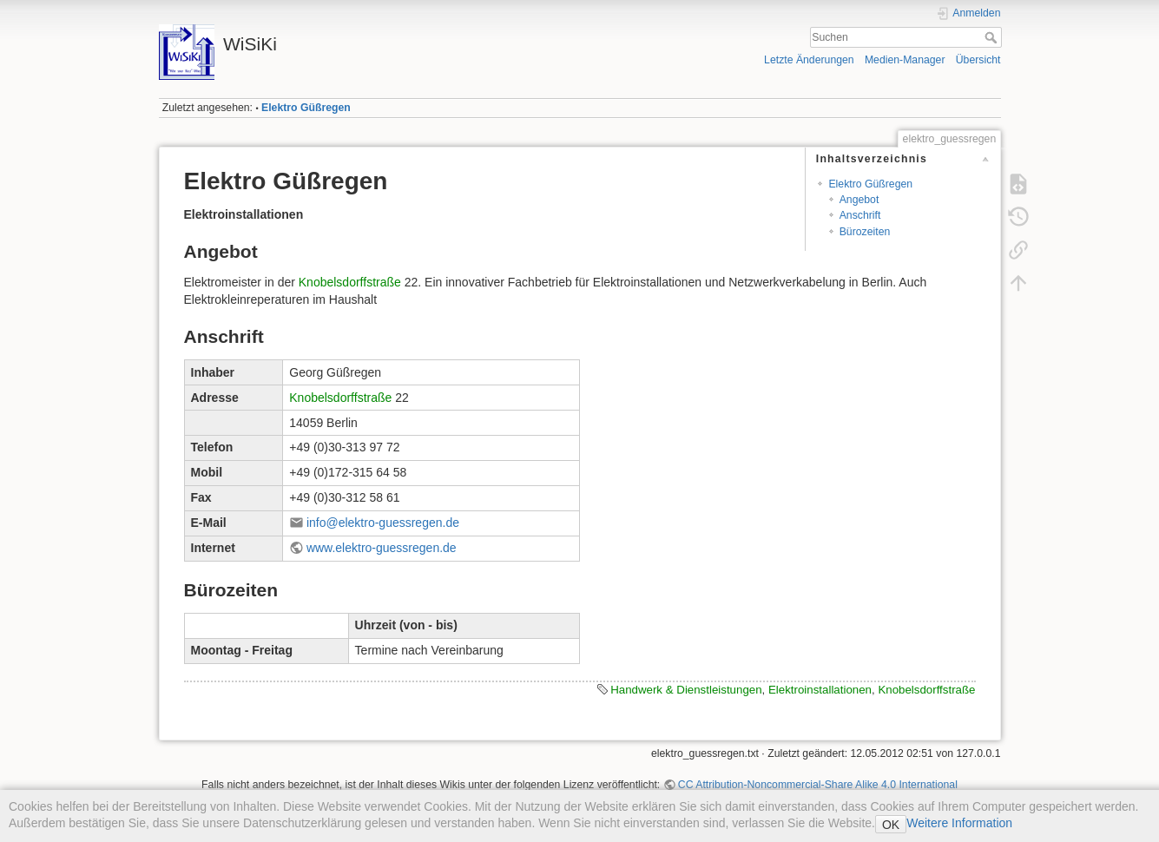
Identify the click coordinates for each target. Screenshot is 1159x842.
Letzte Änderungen (809, 60)
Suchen (992, 37)
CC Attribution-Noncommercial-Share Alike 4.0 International (818, 785)
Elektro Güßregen (306, 108)
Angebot (859, 200)
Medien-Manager (905, 60)
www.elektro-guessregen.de (381, 548)
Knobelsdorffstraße (350, 282)
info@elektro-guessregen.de (382, 523)
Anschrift (860, 215)
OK (890, 825)
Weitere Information (959, 823)
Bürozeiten (865, 232)
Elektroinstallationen (820, 689)
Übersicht (978, 60)
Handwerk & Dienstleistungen (685, 689)
